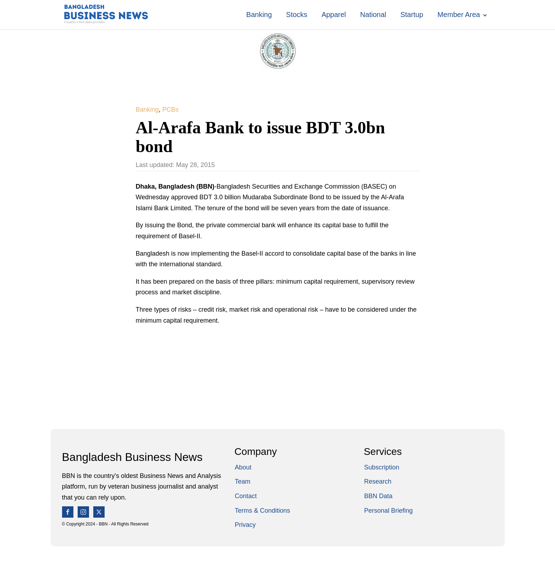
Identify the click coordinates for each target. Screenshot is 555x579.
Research (378, 481)
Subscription (381, 467)
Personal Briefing (388, 510)
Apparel (334, 14)
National (373, 14)
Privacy (245, 524)
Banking (259, 14)
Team (242, 481)
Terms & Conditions (262, 510)
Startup (411, 14)
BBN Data (378, 496)
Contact (246, 496)
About (243, 467)
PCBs (170, 109)
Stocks (296, 14)
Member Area (458, 14)
